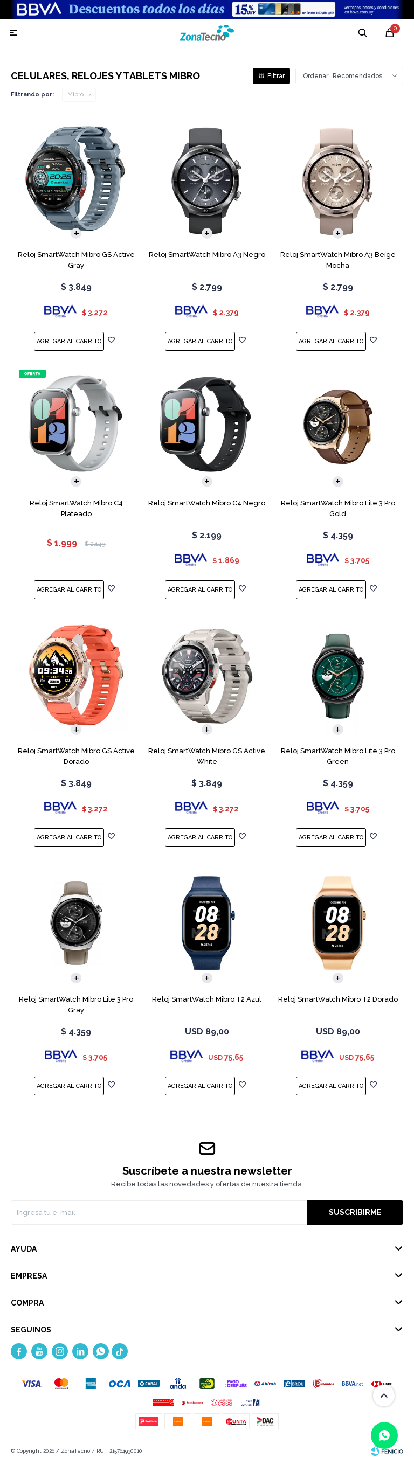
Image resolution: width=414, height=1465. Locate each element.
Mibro (75, 94)
